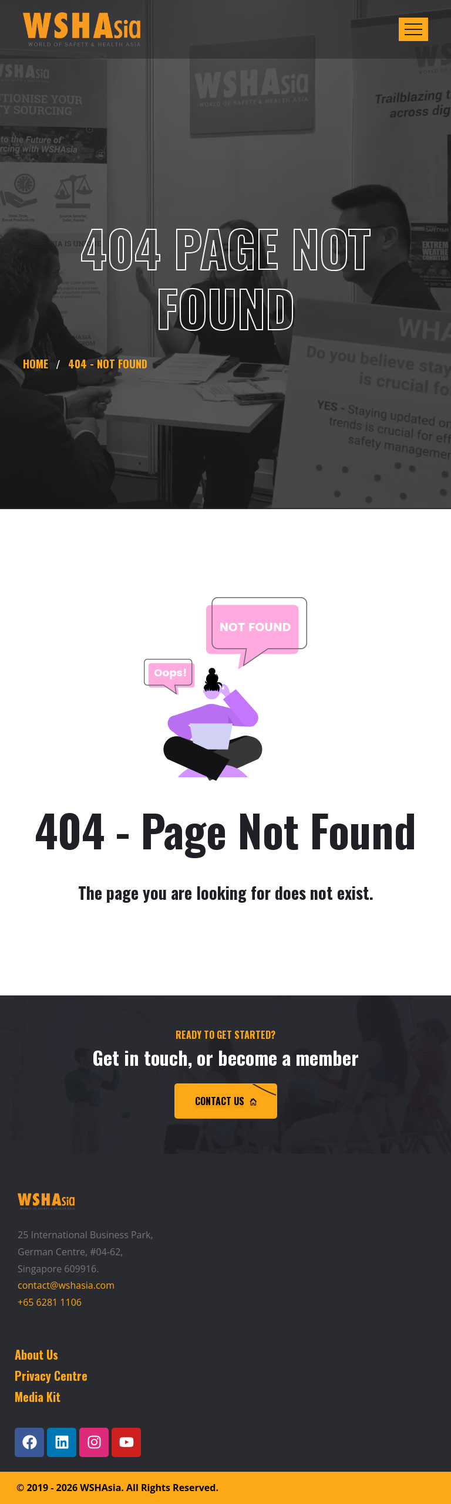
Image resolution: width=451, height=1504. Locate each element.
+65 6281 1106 (50, 1302)
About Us (36, 1354)
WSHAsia (100, 1487)
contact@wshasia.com (66, 1285)
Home (38, 363)
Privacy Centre (51, 1375)
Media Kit (37, 1396)
